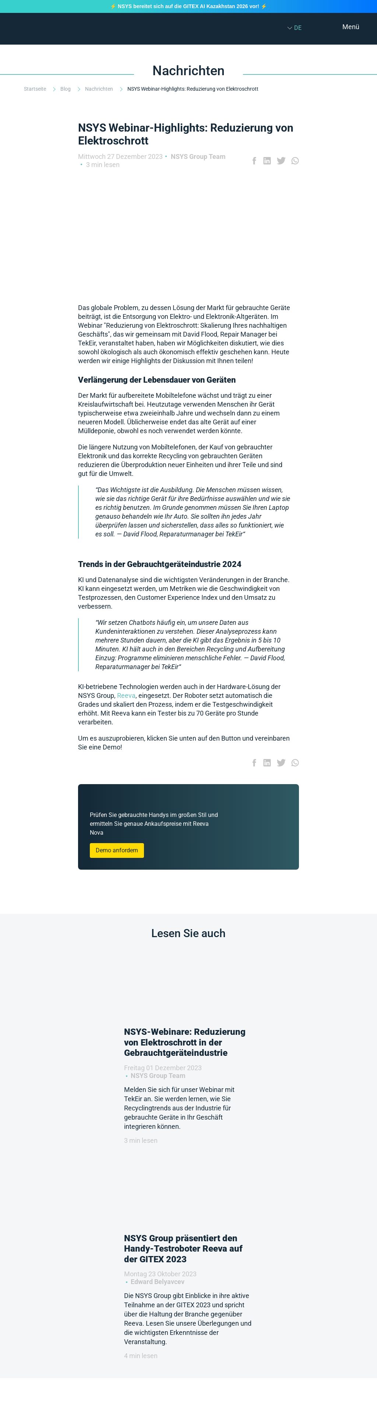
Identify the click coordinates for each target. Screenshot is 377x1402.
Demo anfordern (117, 850)
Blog (66, 89)
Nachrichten (99, 89)
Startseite (35, 89)
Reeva (126, 695)
